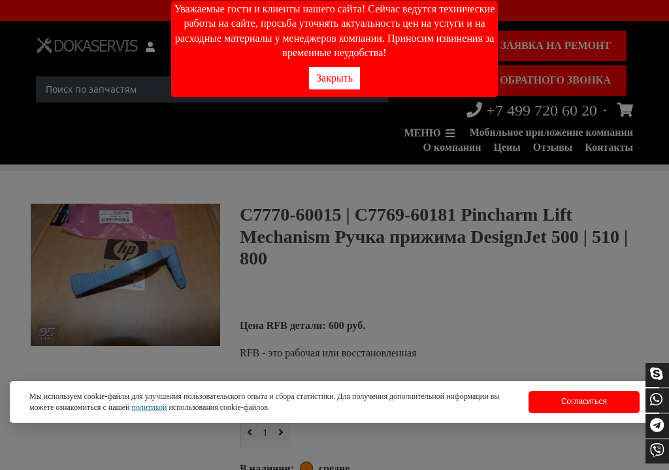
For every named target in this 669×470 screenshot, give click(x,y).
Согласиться (584, 401)
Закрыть (334, 78)
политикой (149, 407)
